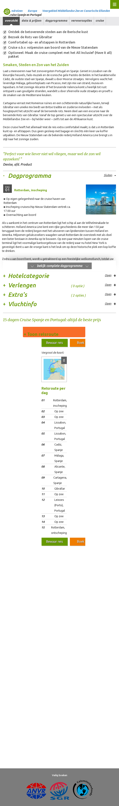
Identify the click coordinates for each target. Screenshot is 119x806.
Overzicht (11, 20)
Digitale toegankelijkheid (49, 601)
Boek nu (83, 342)
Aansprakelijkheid (49, 593)
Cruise (100, 20)
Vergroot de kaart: (52, 352)
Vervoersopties (81, 20)
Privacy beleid (73, 593)
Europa (32, 10)
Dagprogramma (56, 20)
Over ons (75, 601)
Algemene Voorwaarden (18, 593)
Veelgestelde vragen (16, 601)
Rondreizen (15, 10)
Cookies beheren (97, 593)
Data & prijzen (31, 20)
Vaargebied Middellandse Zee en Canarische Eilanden (76, 10)
